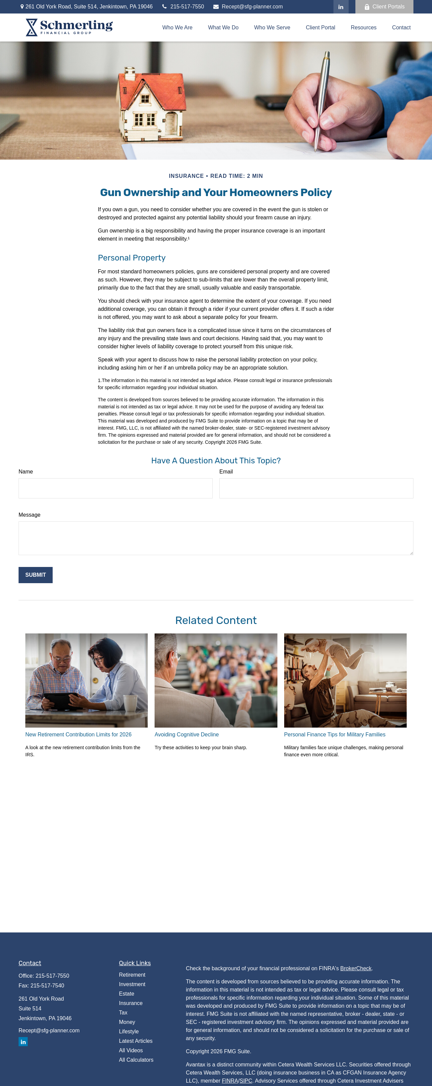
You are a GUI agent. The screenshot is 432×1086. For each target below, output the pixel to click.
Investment (132, 984)
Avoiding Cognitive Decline (187, 734)
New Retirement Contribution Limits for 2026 (78, 734)
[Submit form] (36, 575)
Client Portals (384, 7)
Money (127, 1022)
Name (26, 471)
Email (226, 471)
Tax (123, 1012)
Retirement (132, 975)
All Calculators (136, 1060)
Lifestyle (129, 1031)
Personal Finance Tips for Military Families (335, 734)
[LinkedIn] (341, 6)
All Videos (131, 1050)
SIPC (246, 1081)
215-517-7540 (47, 985)
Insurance (131, 1003)
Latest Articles (136, 1041)
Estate (126, 994)
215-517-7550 (182, 6)
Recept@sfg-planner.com (248, 6)
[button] (177, 27)
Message (29, 515)
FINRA (230, 1081)
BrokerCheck (355, 968)
